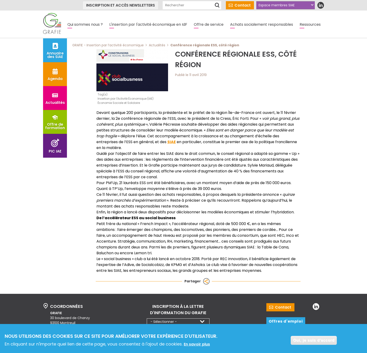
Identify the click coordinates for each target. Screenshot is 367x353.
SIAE (171, 142)
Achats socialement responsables (261, 24)
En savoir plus (197, 344)
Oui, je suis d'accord (313, 341)
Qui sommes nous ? (85, 24)
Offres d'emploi (286, 321)
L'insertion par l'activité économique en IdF (148, 24)
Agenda (55, 78)
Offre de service (209, 24)
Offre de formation (55, 126)
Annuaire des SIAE (55, 55)
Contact (243, 5)
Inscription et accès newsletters (120, 5)
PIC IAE (55, 151)
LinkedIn (320, 5)
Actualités (55, 102)
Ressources (310, 24)
